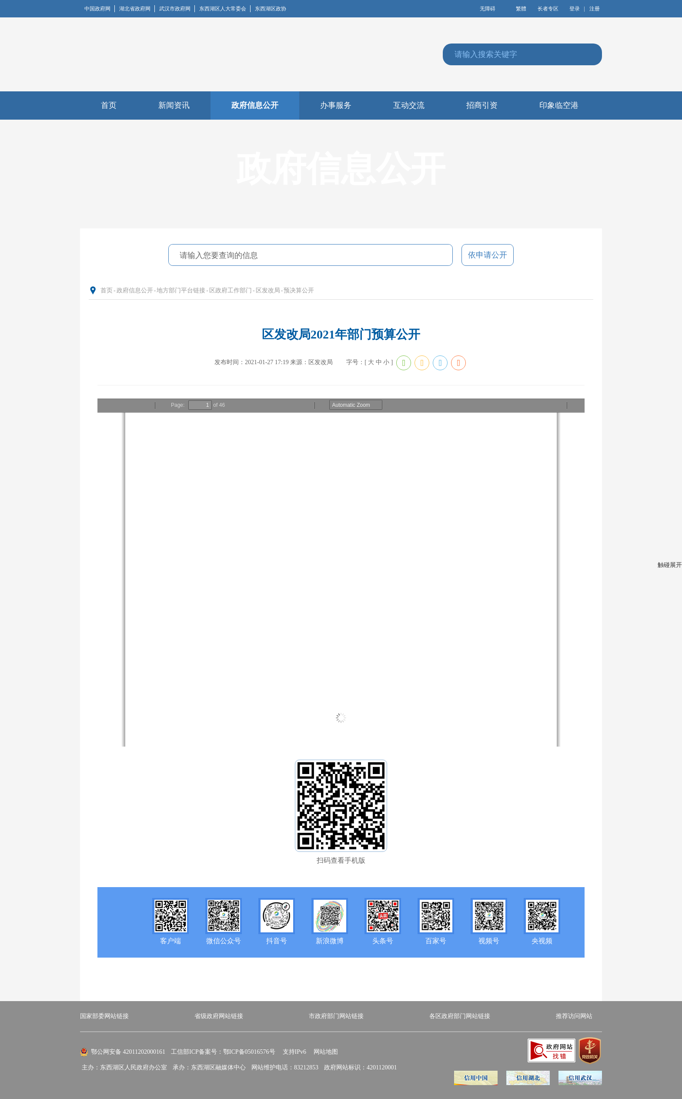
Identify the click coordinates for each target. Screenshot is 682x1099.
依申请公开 (487, 255)
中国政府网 (99, 8)
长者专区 (548, 9)
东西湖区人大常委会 (225, 8)
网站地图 (326, 1052)
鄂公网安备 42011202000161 (128, 1052)
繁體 (521, 9)
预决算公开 (299, 290)
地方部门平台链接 (181, 290)
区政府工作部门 (230, 290)
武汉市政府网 (177, 8)
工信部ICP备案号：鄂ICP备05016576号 (223, 1052)
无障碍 (487, 9)
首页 (106, 290)
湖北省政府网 (137, 8)
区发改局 (268, 290)
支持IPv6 (294, 1052)
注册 (594, 9)
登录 (574, 9)
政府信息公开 (135, 290)
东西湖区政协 (270, 9)
